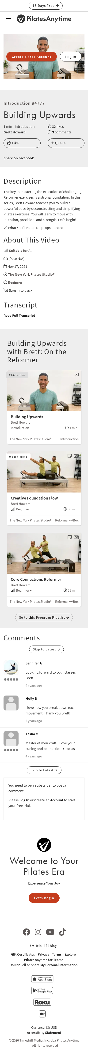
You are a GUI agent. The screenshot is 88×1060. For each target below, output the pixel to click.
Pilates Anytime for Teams (43, 959)
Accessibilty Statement (44, 1032)
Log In (24, 800)
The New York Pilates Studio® (31, 274)
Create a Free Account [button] (31, 56)
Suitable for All (20, 250)
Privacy (43, 954)
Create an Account (48, 800)
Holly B (31, 698)
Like (13, 143)
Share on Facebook (19, 158)
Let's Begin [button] (44, 898)
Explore (70, 954)
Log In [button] (70, 56)
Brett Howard (15, 132)
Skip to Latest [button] (46, 649)
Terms (56, 954)
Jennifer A (34, 663)
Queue (58, 143)
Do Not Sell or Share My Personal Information (43, 965)
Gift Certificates (23, 954)
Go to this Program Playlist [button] (44, 617)
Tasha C (32, 734)
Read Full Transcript (19, 315)
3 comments (62, 132)
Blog (51, 945)
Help (36, 945)
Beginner (15, 282)
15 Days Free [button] (46, 5)
